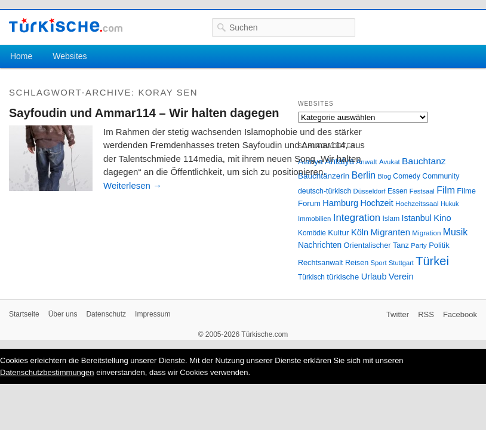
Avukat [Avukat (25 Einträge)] (389, 161)
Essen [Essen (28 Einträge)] (397, 191)
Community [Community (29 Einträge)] (440, 176)
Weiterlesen (132, 185)
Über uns (63, 314)
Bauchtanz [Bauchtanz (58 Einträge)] (423, 161)
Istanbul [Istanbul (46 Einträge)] (417, 218)
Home (21, 56)
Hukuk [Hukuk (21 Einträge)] (450, 203)
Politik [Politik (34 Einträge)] (439, 245)
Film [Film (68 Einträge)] (445, 190)
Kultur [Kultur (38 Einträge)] (338, 232)
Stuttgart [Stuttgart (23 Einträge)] (401, 262)
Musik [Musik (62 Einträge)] (455, 232)
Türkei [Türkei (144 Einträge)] (432, 261)
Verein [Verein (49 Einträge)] (401, 276)
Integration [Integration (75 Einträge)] (356, 217)
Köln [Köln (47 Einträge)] (359, 232)
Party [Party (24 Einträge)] (418, 245)
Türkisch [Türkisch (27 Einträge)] (311, 277)
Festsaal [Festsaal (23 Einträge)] (422, 191)
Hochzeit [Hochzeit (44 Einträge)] (376, 203)
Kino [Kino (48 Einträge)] (442, 218)
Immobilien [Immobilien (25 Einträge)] (314, 218)
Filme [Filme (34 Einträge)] (466, 190)
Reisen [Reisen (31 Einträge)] (356, 263)
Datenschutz (106, 314)
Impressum (152, 314)
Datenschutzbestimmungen (47, 372)
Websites (70, 56)
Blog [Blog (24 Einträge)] (384, 176)
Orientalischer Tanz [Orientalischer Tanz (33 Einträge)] (376, 245)
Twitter (397, 314)
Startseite (24, 314)
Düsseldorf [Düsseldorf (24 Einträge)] (369, 191)
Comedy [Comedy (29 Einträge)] (406, 176)
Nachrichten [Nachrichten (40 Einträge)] (320, 245)
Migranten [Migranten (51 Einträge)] (390, 232)
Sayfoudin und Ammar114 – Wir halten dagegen (144, 112)
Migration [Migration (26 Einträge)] (426, 232)
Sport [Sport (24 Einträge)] (379, 262)
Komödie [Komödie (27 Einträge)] (312, 233)
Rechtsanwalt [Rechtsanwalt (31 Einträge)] (320, 263)
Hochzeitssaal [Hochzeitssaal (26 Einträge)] (417, 203)
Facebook (460, 314)
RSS (426, 314)
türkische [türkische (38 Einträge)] (343, 276)
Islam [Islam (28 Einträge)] (390, 218)
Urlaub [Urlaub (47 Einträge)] (374, 276)
